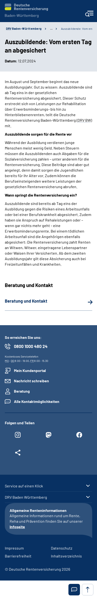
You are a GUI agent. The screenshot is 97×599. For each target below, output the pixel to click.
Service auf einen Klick (24, 486)
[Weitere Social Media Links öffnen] (18, 454)
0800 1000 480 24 (31, 346)
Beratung (22, 391)
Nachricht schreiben (31, 380)
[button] (74, 589)
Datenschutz (61, 548)
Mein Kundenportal (30, 370)
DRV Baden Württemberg (26, 497)
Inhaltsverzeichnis (66, 556)
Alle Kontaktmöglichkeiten (36, 401)
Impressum (14, 548)
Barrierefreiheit (18, 556)
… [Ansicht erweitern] (51, 28)
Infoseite (17, 526)
